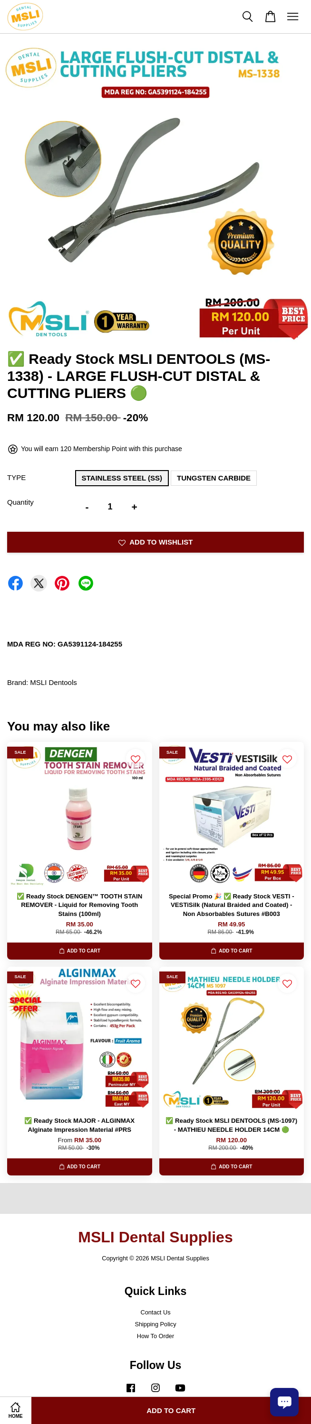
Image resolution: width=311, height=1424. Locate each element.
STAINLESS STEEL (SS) (122, 478)
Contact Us (155, 1312)
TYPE (16, 477)
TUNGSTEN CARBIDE (214, 478)
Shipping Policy (155, 1324)
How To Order (155, 1336)
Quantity (20, 502)
